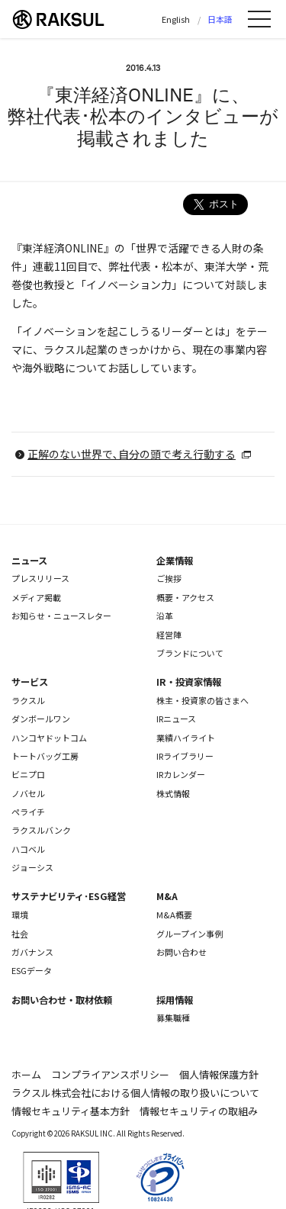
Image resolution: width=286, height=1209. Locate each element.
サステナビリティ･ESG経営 (68, 896)
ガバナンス (32, 952)
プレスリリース (40, 578)
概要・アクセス (185, 597)
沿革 (164, 615)
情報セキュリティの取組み (199, 1111)
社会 (19, 934)
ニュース (29, 561)
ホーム (26, 1074)
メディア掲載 (36, 597)
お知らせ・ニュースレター (61, 615)
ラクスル (28, 700)
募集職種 (173, 1017)
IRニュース (176, 718)
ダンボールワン (40, 718)
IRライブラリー (185, 756)
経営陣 (169, 635)
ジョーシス (32, 867)
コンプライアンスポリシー (110, 1074)
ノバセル (28, 793)
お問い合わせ (181, 952)
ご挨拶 (169, 578)
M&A (167, 896)
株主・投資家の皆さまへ (202, 700)
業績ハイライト (185, 738)
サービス (29, 682)
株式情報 (173, 793)
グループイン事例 (189, 934)
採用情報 (174, 1000)
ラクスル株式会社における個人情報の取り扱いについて (135, 1092)
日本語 (220, 19)
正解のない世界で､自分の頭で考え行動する (131, 453)
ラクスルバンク (41, 830)
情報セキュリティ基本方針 (70, 1111)
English (176, 19)
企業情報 (174, 561)
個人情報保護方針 (219, 1074)
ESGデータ (31, 970)
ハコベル (28, 849)
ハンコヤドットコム (49, 738)
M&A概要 (174, 914)
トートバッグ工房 (45, 756)
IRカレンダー (180, 774)
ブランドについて (189, 653)
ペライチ (28, 811)
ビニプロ (28, 774)
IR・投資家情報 (188, 682)
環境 (19, 914)
